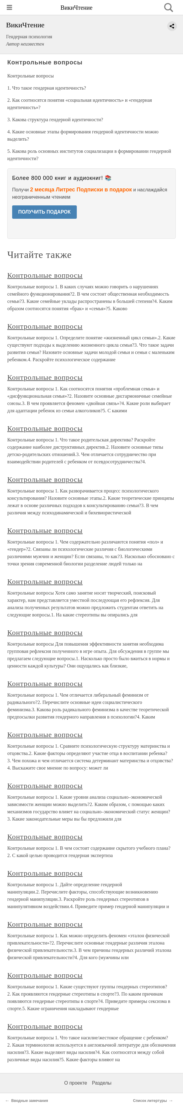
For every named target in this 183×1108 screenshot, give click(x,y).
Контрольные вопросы (45, 275)
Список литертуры (150, 1101)
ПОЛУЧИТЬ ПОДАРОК (44, 211)
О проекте (75, 1083)
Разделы (101, 1083)
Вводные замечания (29, 1101)
